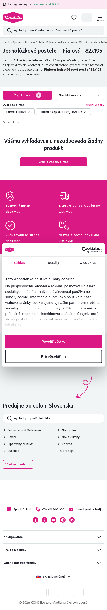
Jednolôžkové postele (52, 42)
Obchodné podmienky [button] (20, 563)
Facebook (35, 520)
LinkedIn (72, 520)
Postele (30, 42)
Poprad (67, 443)
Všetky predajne (17, 464)
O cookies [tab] (88, 262)
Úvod (6, 42)
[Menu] (100, 17)
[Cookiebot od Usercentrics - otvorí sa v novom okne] (82, 250)
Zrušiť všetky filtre (53, 162)
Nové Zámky (71, 437)
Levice (12, 437)
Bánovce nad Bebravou (24, 430)
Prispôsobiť (53, 356)
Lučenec (13, 450)
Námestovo (70, 430)
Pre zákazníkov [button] (15, 550)
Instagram (44, 520)
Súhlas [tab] (19, 262)
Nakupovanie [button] (13, 537)
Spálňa (17, 42)
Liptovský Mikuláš (20, 443)
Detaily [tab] (53, 262)
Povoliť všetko (54, 341)
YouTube (53, 520)
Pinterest (63, 520)
